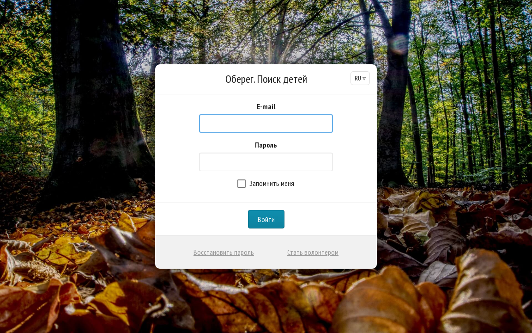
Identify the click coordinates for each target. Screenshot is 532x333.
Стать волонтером (313, 252)
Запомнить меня (265, 183)
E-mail (266, 106)
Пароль (266, 144)
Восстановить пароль (223, 252)
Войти (266, 219)
